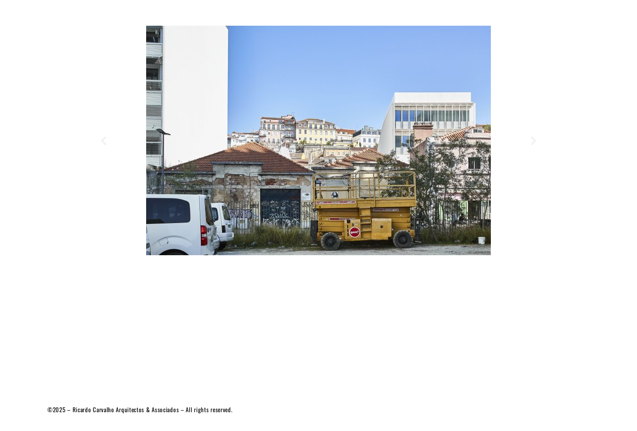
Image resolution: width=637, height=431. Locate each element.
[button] (103, 140)
